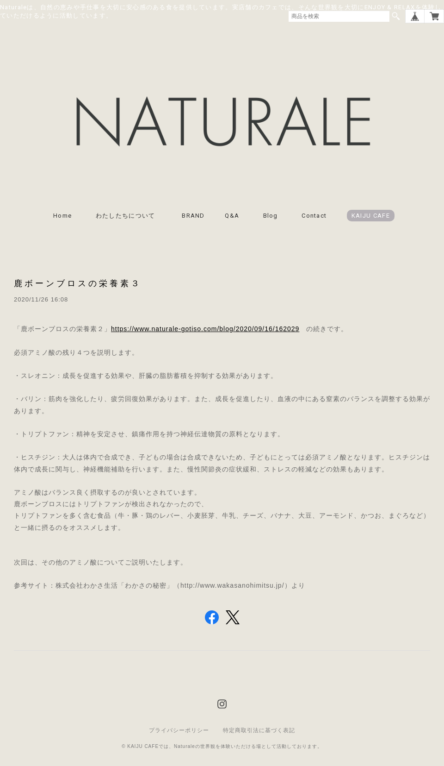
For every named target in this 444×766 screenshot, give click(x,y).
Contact (314, 215)
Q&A (232, 215)
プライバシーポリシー (179, 730)
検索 (395, 16)
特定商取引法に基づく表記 (259, 730)
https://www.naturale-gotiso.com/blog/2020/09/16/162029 (205, 329)
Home (62, 215)
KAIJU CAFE (371, 215)
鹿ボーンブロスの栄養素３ (78, 283)
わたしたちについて (129, 215)
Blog (270, 215)
